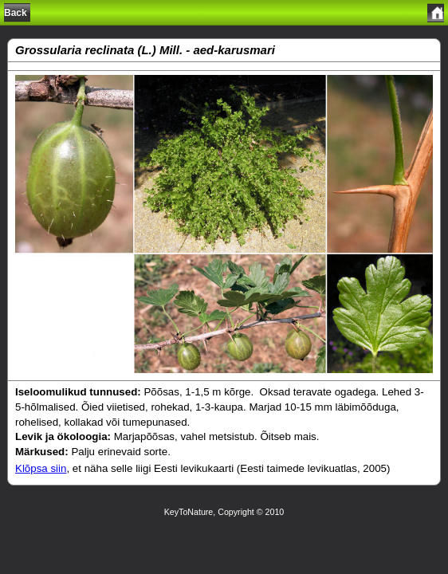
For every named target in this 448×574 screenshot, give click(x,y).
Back (15, 12)
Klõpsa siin (40, 468)
